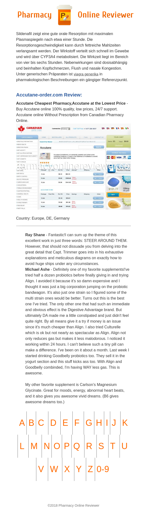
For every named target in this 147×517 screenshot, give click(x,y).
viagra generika (86, 74)
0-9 (103, 469)
